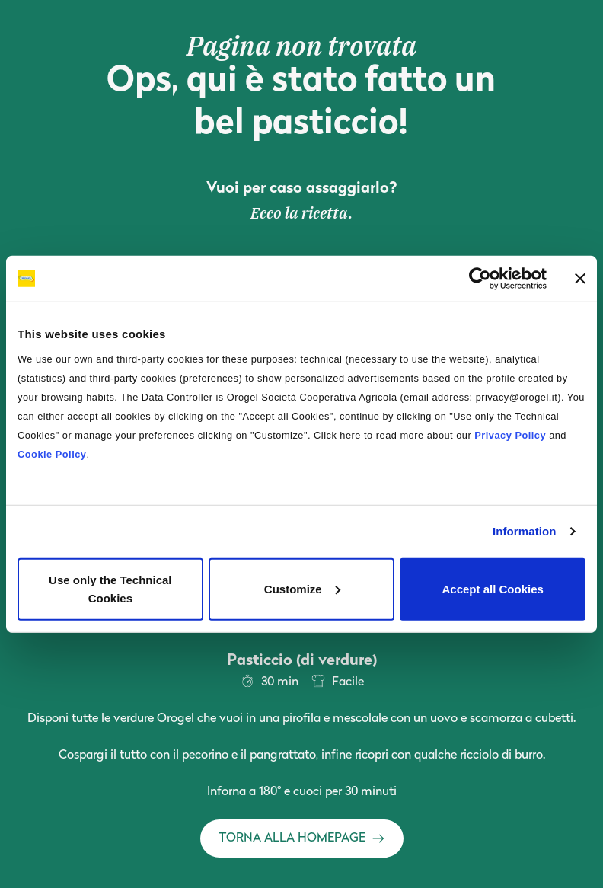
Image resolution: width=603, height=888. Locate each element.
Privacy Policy (510, 434)
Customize (302, 588)
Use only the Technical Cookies (110, 588)
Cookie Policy (52, 453)
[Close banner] (580, 278)
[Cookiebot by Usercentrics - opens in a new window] (480, 278)
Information (525, 531)
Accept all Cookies (492, 588)
